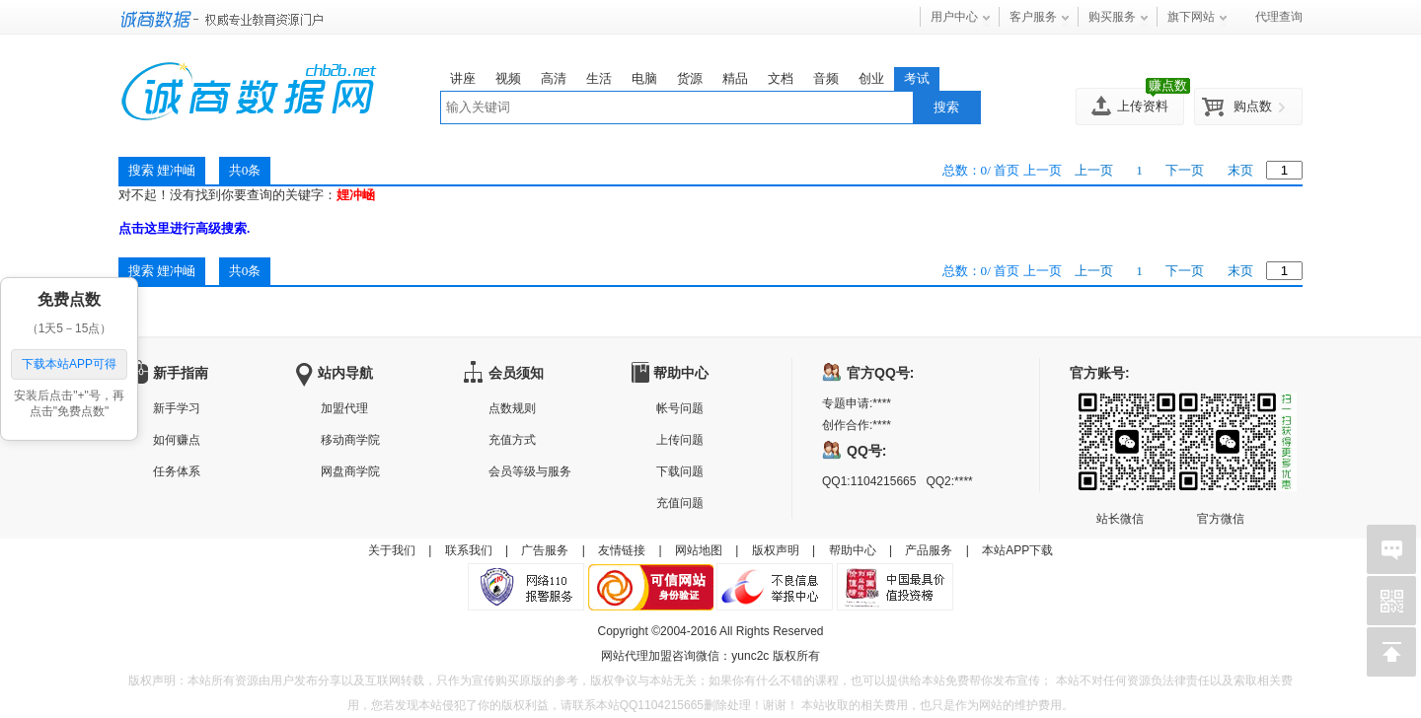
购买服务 (1112, 17)
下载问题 (680, 471)
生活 (599, 78)
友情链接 (621, 550)
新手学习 (176, 408)
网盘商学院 (350, 471)
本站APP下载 (1017, 550)
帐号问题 (680, 408)
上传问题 (680, 440)
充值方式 (512, 440)
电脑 (644, 78)
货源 (690, 78)
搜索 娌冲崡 (161, 270)
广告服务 (544, 550)
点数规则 (512, 408)
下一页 (1184, 170)
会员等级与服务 (529, 471)
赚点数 (1168, 85)
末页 (1240, 170)
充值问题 (680, 503)
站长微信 (1120, 408)
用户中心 (954, 17)
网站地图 (698, 550)
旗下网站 (1191, 17)
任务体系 (176, 471)
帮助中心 (852, 550)
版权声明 (775, 550)
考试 (917, 78)
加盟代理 (344, 408)
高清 (553, 78)
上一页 (1094, 170)
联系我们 (468, 550)
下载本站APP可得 (69, 364)
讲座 (463, 78)
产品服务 (928, 550)
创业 (871, 78)
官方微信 (1220, 408)
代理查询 (1279, 17)
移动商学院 (350, 440)
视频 (508, 78)
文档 (780, 78)
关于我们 (391, 550)
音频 (826, 78)
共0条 (245, 270)
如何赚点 (176, 440)
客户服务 (1033, 17)
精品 (735, 78)
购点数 (1253, 106)
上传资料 (1142, 106)
